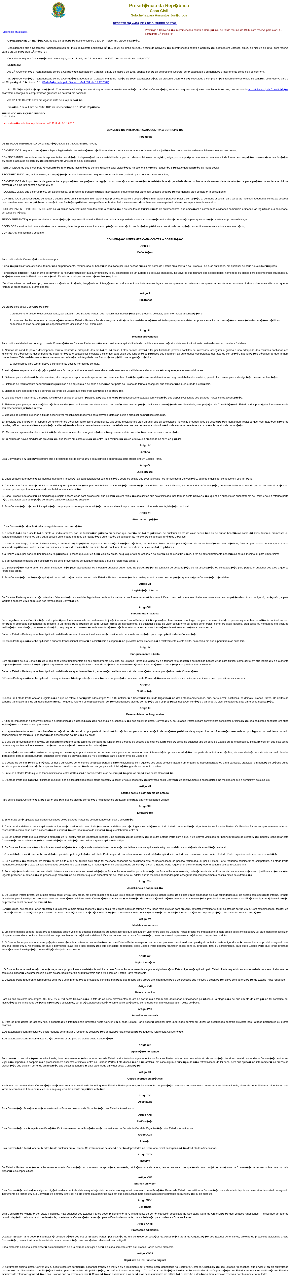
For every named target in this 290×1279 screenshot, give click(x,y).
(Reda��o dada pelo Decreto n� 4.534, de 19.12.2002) (75, 82)
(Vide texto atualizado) (15, 31)
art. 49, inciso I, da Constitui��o (268, 89)
